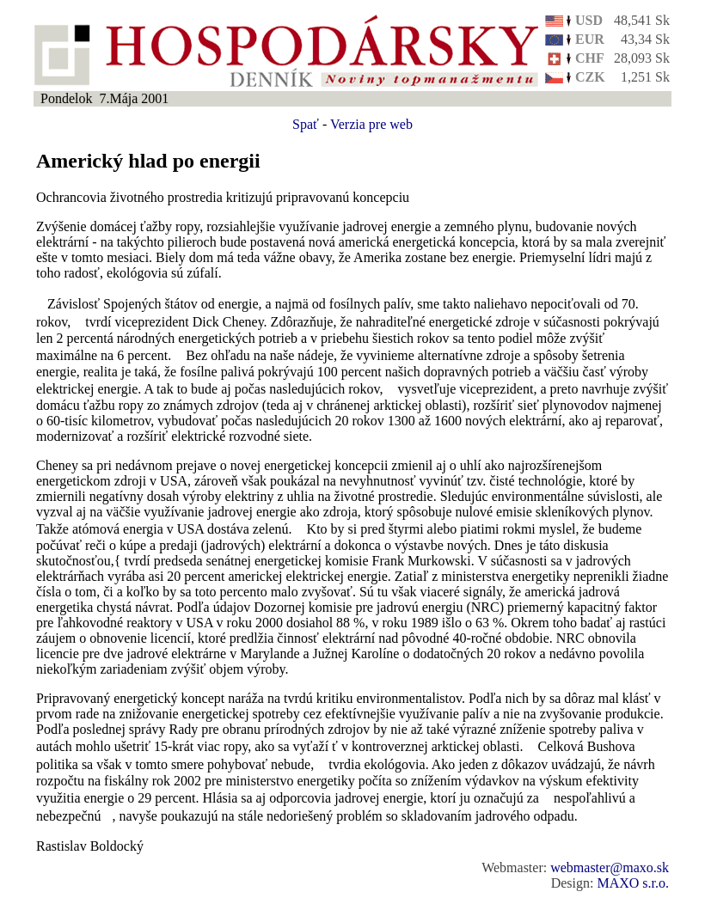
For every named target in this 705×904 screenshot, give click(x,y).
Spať (305, 124)
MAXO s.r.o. (633, 883)
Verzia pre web (371, 124)
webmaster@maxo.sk (609, 867)
